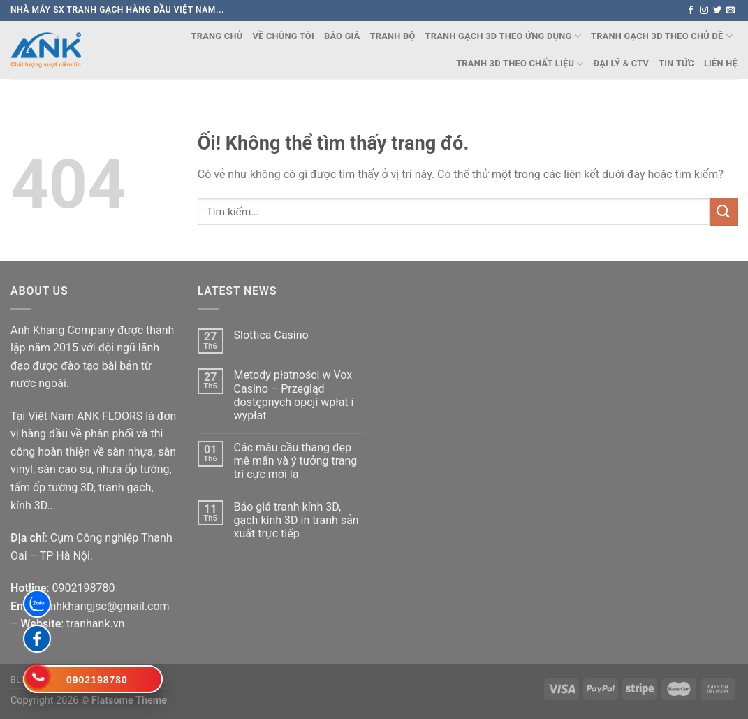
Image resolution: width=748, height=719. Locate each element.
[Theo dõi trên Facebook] (691, 10)
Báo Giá (342, 36)
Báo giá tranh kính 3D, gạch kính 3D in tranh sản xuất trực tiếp (296, 520)
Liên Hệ (721, 63)
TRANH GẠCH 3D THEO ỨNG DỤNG (503, 36)
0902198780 (83, 588)
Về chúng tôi (283, 36)
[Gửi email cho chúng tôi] (730, 10)
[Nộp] (724, 211)
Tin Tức (676, 63)
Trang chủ (217, 36)
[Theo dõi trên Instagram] (704, 10)
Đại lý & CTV (622, 63)
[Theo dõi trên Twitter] (717, 10)
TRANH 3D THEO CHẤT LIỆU (519, 64)
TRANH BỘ (393, 36)
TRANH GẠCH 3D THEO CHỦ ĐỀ (662, 36)
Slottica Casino (271, 335)
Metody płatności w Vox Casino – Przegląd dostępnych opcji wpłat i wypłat (294, 395)
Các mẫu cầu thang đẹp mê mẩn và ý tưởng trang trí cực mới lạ (296, 461)
